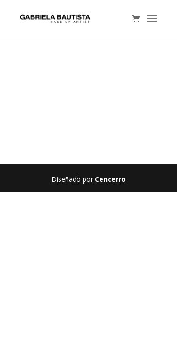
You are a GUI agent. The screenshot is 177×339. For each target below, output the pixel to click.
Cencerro (110, 179)
